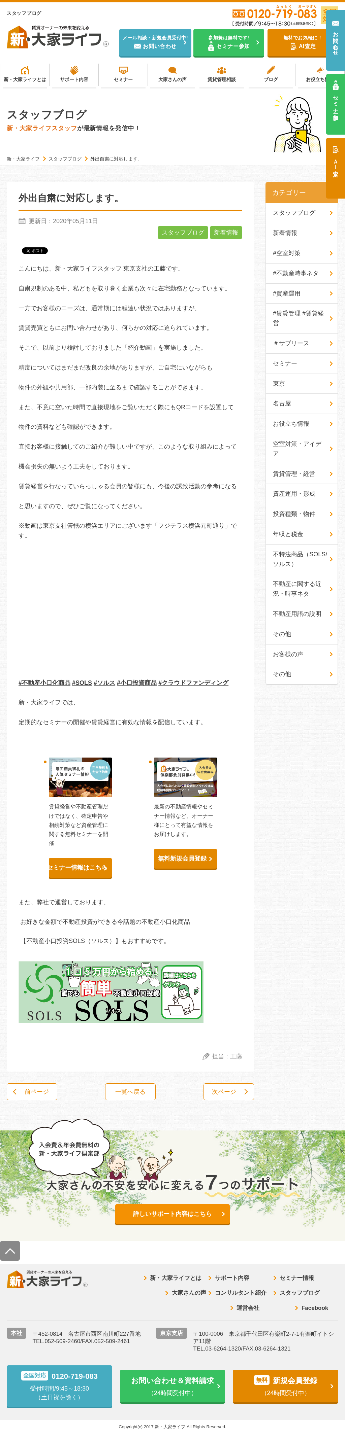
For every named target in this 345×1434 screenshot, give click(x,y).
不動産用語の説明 (297, 613)
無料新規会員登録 (182, 858)
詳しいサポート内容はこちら (172, 1214)
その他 (282, 634)
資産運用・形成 (294, 493)
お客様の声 (288, 654)
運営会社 (248, 1308)
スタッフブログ (183, 232)
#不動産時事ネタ (296, 273)
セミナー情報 (297, 1278)
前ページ (37, 1091)
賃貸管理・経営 (294, 473)
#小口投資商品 (137, 682)
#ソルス (104, 682)
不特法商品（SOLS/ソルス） (300, 559)
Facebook (315, 1308)
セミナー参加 (336, 101)
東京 (279, 383)
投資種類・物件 (294, 514)
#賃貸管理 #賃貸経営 (298, 318)
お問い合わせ (336, 40)
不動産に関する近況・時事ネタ (297, 589)
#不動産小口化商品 (44, 682)
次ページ (224, 1091)
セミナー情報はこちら (78, 867)
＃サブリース (291, 343)
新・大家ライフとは (25, 79)
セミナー (123, 79)
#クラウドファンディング (193, 682)
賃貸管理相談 (222, 79)
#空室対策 (287, 253)
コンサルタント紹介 (240, 1293)
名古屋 (282, 403)
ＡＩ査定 (336, 161)
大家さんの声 (172, 79)
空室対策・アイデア (297, 449)
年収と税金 (288, 534)
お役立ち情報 (320, 79)
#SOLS (82, 682)
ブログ (271, 79)
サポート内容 (74, 79)
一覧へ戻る (130, 1091)
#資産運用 (287, 293)
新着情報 (226, 232)
